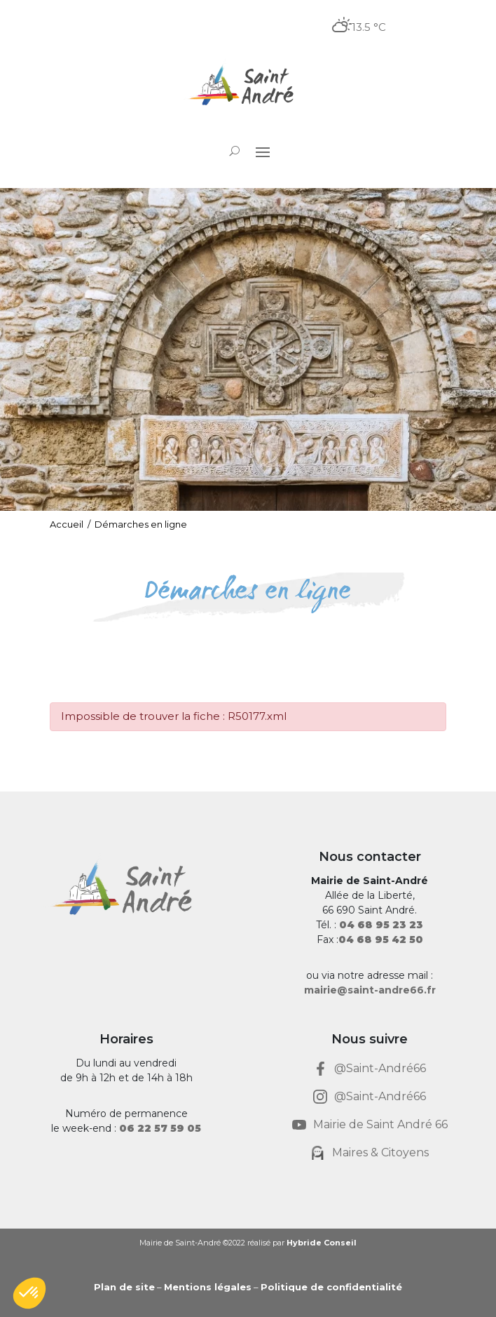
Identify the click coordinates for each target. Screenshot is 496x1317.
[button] (263, 151)
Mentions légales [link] (208, 1286)
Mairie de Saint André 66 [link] (380, 1124)
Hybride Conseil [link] (322, 1243)
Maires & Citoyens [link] (380, 1152)
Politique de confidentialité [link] (331, 1286)
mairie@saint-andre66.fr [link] (370, 990)
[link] (248, 87)
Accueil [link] (66, 524)
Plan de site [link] (124, 1286)
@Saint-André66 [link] (380, 1068)
